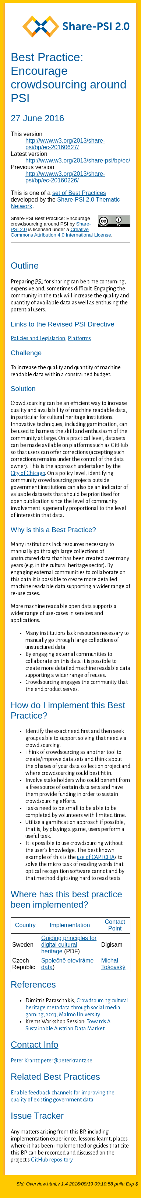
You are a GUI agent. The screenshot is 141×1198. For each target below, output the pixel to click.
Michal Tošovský (113, 963)
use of (95, 857)
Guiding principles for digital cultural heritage (68, 944)
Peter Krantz (25, 1060)
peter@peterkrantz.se (66, 1060)
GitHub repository (52, 1160)
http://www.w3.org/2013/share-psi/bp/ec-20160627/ (65, 143)
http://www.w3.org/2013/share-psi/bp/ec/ (77, 160)
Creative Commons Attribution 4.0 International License (61, 232)
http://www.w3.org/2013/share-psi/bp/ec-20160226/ (65, 177)
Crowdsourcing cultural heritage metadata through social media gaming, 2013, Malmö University (76, 1007)
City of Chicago (28, 473)
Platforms (79, 338)
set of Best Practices (79, 193)
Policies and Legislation (38, 338)
